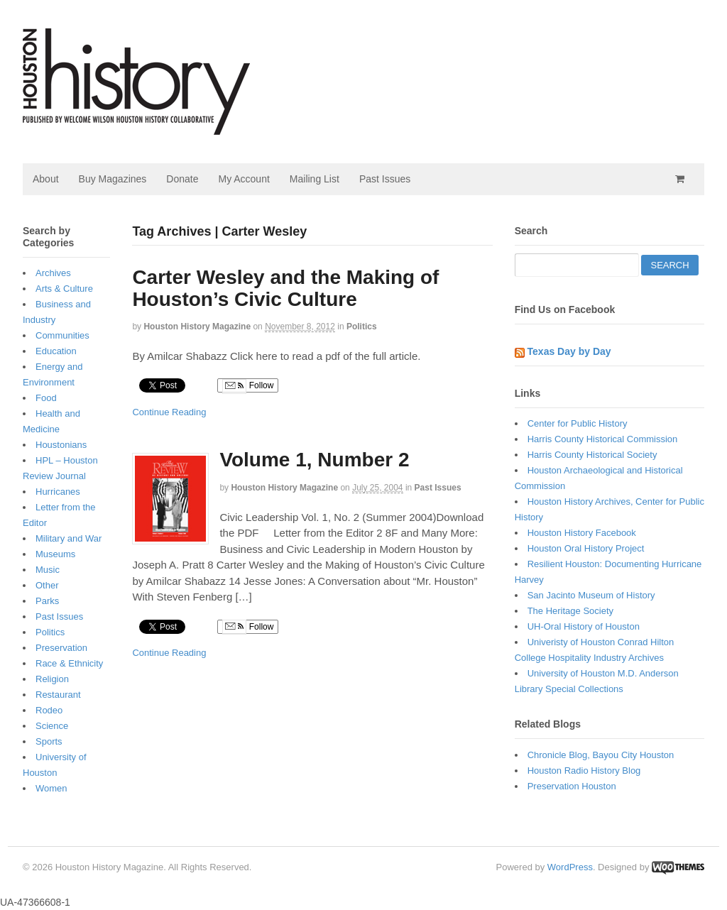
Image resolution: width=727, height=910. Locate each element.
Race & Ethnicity (69, 663)
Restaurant (58, 694)
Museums (55, 554)
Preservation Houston (572, 786)
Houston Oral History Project (586, 548)
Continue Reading (169, 412)
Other (47, 585)
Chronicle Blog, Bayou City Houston (601, 755)
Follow (247, 386)
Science (51, 725)
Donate (182, 179)
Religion (52, 679)
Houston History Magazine (197, 326)
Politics (361, 326)
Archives (53, 273)
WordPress (570, 867)
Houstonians (61, 444)
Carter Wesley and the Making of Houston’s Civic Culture (285, 288)
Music (47, 569)
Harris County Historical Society (592, 454)
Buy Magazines (113, 179)
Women (51, 788)
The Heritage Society (570, 610)
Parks (47, 601)
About (46, 179)
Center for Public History (578, 423)
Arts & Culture (64, 288)
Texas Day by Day (569, 351)
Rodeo (48, 710)
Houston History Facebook (582, 532)
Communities (62, 335)
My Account (243, 179)
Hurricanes (57, 491)
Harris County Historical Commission (603, 439)
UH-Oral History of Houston (584, 626)
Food (46, 398)
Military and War (68, 538)
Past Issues (384, 179)
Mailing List (314, 179)
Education (56, 351)
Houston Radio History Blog (584, 770)
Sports (48, 741)
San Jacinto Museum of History (591, 595)
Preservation (61, 647)
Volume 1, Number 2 (314, 460)
